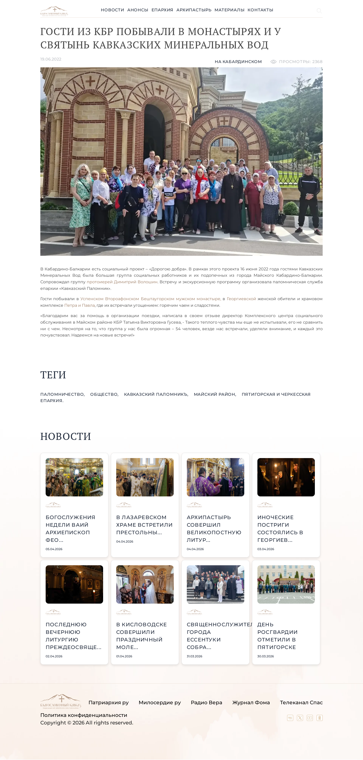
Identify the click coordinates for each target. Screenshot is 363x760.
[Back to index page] (54, 14)
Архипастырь (193, 10)
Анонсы (137, 10)
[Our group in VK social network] (290, 719)
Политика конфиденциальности (83, 715)
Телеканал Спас (301, 702)
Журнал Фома (251, 702)
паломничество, (63, 394)
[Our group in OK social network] (320, 719)
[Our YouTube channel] (310, 719)
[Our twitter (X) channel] (300, 719)
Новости (112, 10)
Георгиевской (241, 298)
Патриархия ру (108, 702)
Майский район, (216, 394)
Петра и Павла (79, 305)
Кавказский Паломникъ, (157, 394)
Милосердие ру (160, 702)
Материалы (230, 10)
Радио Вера (206, 702)
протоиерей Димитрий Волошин (122, 281)
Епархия (163, 10)
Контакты (260, 10)
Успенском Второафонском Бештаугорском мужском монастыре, (150, 298)
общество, (105, 394)
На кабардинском (238, 61)
